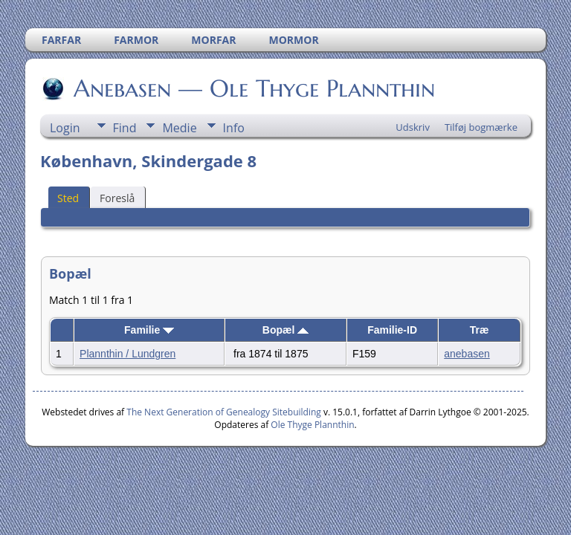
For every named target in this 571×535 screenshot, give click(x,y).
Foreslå (117, 198)
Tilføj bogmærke (481, 127)
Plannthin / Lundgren (127, 354)
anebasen (467, 354)
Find (125, 128)
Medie (179, 128)
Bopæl (285, 330)
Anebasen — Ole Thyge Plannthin (253, 88)
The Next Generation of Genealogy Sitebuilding (223, 412)
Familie (149, 330)
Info (234, 128)
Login (65, 128)
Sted (68, 198)
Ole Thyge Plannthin (312, 424)
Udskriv (413, 127)
